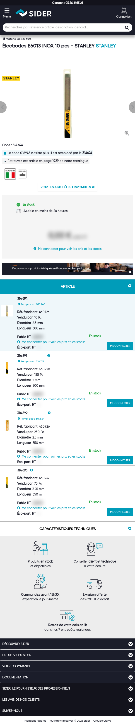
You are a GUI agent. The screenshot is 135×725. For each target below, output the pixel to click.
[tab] (67, 644)
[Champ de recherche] (67, 27)
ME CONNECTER (120, 345)
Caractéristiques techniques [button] (85, 528)
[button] (67, 3)
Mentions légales (35, 720)
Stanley (106, 46)
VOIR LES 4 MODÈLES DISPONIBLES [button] (67, 187)
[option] (67, 103)
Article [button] (96, 286)
